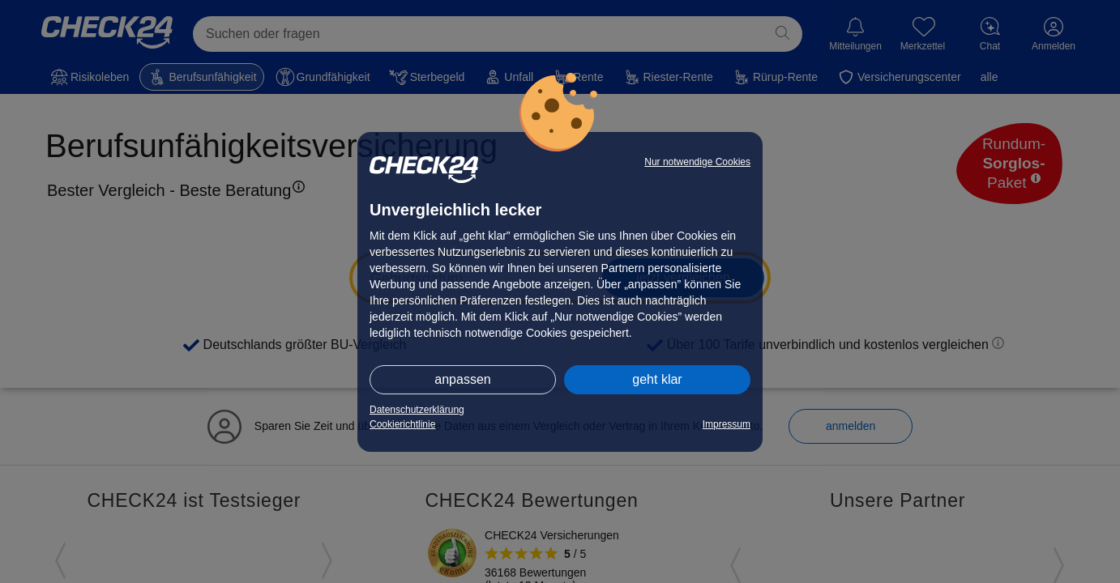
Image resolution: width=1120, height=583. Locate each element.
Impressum (726, 424)
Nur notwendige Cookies (697, 162)
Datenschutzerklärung (417, 409)
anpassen (462, 379)
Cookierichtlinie (402, 424)
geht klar (657, 379)
